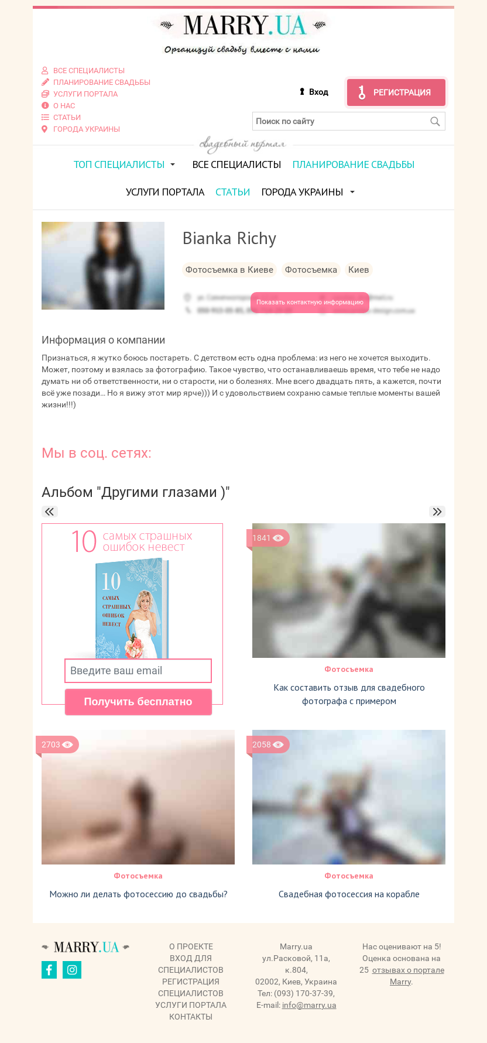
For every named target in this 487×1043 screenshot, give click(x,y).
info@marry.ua (309, 1005)
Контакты (190, 1016)
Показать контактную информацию (309, 302)
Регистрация (402, 92)
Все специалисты (236, 164)
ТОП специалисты (118, 164)
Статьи (232, 191)
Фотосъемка (348, 669)
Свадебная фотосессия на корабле (349, 894)
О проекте (191, 946)
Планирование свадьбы (353, 164)
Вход (318, 92)
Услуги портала (165, 191)
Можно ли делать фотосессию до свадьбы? (138, 894)
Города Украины (302, 191)
